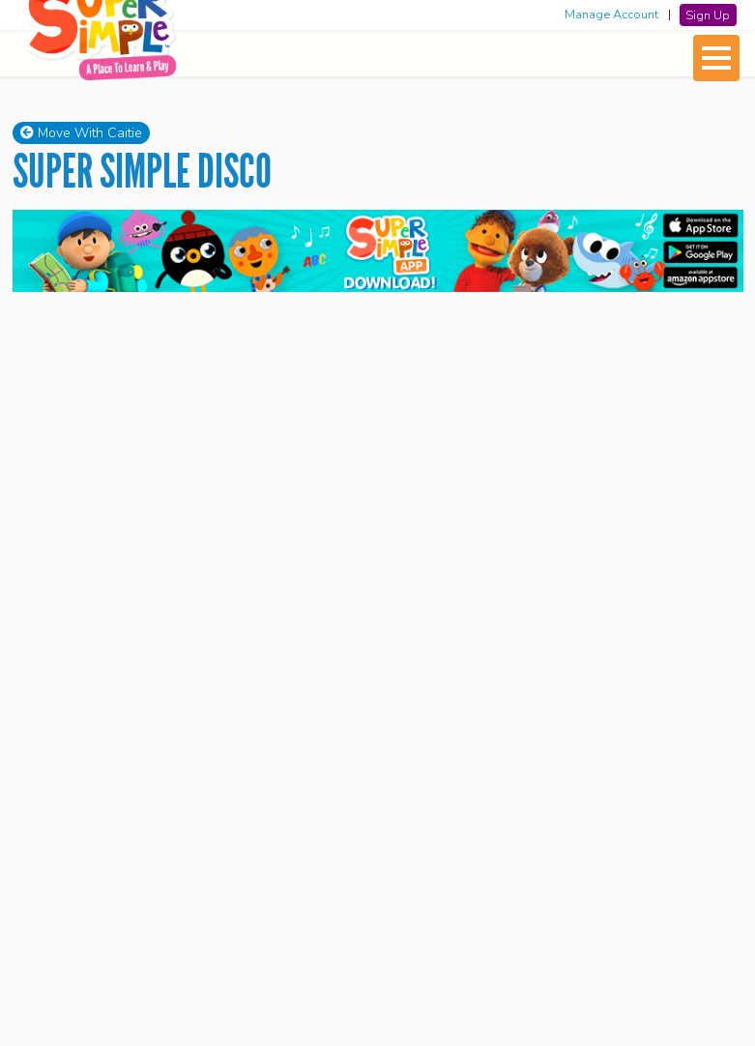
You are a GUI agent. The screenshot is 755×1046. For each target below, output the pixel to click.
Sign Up (707, 14)
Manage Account (611, 14)
